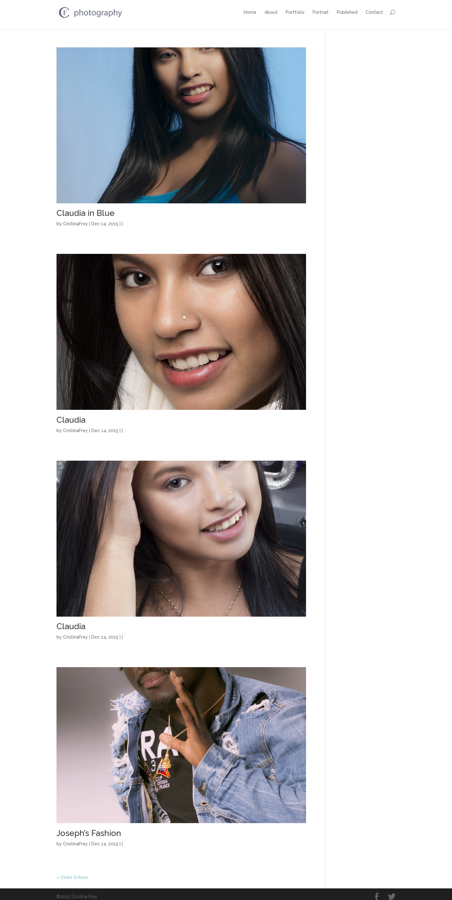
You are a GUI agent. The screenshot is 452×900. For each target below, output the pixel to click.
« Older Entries (72, 873)
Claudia (70, 416)
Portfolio (295, 12)
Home (250, 12)
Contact (374, 12)
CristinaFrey (75, 219)
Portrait (321, 12)
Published (347, 12)
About (271, 12)
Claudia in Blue (85, 209)
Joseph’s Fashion (88, 829)
